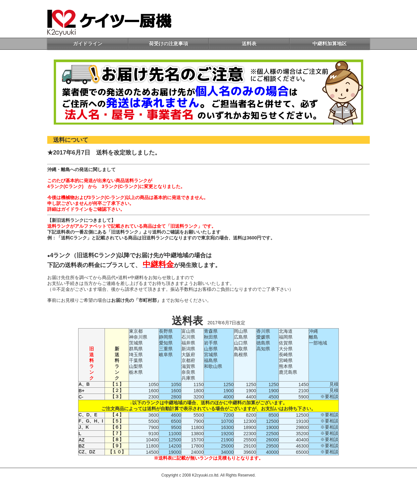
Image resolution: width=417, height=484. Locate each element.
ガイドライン (87, 43)
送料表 (249, 43)
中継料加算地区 (329, 43)
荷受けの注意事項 (168, 43)
